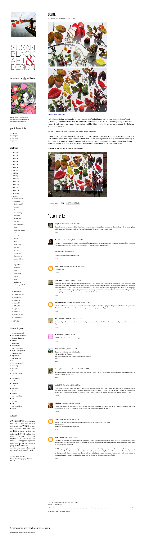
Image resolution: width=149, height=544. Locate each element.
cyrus (34, 431)
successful (15, 368)
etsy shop (15, 138)
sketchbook (32, 446)
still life (13, 448)
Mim (56, 349)
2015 (14, 176)
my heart (14, 386)
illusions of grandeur (18, 338)
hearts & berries (18, 224)
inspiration (14, 438)
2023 (14, 161)
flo (13, 371)
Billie (30, 421)
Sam (20, 426)
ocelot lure (17, 215)
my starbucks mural (18, 333)
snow (15, 227)
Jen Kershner (59, 318)
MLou (33, 423)
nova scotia (31, 438)
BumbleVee (58, 280)
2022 (14, 164)
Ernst (16, 423)
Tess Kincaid (59, 240)
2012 (14, 184)
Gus (19, 423)
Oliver (12, 426)
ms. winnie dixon (17, 406)
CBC (106, 121)
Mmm (57, 437)
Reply (57, 232)
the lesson (15, 381)
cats (28, 428)
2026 (14, 153)
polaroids (26, 441)
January (16, 317)
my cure (14, 401)
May (15, 306)
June (15, 303)
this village (31, 448)
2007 (14, 321)
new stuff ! (17, 250)
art (31, 426)
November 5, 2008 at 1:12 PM (73, 318)
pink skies (17, 236)
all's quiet (15, 388)
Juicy (26, 423)
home (33, 434)
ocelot (16, 238)
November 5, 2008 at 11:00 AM (75, 266)
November (17, 201)
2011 (14, 187)
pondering (32, 441)
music (21, 438)
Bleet (33, 421)
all (13, 398)
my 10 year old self (18, 363)
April (16, 309)
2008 (14, 196)
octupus (16, 207)
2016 (14, 173)
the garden (15, 383)
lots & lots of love (17, 358)
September (17, 294)
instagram (15, 136)
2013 (14, 181)
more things (17, 288)
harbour (28, 434)
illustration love (18, 256)
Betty (26, 421)
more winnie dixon (17, 348)
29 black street (17, 421)
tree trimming (18, 213)
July (15, 300)
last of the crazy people (19, 335)
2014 (14, 179)
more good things (17, 396)
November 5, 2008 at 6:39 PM (80, 369)
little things (17, 273)
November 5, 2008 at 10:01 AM (73, 240)
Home (92, 508)
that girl (16, 247)
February (17, 314)
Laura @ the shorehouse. (63, 369)
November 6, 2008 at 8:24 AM (71, 403)
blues (15, 241)
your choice (17, 262)
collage (13, 431)
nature (25, 438)
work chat (17, 267)
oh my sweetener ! (17, 353)
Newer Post (52, 508)
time (15, 270)
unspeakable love (19, 259)
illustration (20, 436)
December (17, 199)
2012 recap (15, 343)
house (12, 436)
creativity (28, 431)
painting (20, 441)
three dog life (14, 450)
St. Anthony (17, 253)
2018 (14, 167)
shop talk (24, 446)
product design (14, 443)
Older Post (131, 508)
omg (16, 441)
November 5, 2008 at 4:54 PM (68, 349)
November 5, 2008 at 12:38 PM (82, 302)
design (12, 434)
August (16, 297)
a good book (17, 265)
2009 (14, 193)
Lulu (29, 423)
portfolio (14, 133)
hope (15, 279)
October (16, 291)
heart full (15, 376)
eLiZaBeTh (58, 385)
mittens (16, 233)
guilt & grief (17, 218)
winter (32, 450)
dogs (16, 434)
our (111, 143)
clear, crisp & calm (19, 230)
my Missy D (15, 378)
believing (15, 366)
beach (33, 426)
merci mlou (17, 244)
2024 (14, 158)
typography (25, 450)
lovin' (13, 391)
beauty (14, 408)
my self (14, 340)
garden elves (17, 282)
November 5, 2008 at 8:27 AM (71, 224)
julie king (58, 403)
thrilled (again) (18, 204)
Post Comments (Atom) (63, 511)
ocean (12, 441)
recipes (17, 446)
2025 (14, 156)
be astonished (16, 345)
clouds (33, 428)
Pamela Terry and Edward (63, 302)
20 (13, 403)
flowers (21, 433)
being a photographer (18, 350)
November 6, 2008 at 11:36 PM (69, 419)
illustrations (31, 436)
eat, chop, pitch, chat (20, 285)
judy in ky (58, 224)
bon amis (16, 221)
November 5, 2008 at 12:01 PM (72, 280)
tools (20, 450)
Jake (22, 423)
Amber (57, 419)
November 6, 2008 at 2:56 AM (72, 385)
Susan (56, 203)
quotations (23, 443)
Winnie (25, 426)
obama (16, 276)
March (16, 312)
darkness (16, 210)
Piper (17, 426)
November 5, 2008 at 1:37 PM (66, 334)
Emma (12, 423)
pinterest (14, 141)
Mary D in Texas (60, 266)
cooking (21, 431)
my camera (15, 355)
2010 (14, 190)
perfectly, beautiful (17, 373)
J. (55, 334)
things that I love (22, 448)
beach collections (15, 428)
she (13, 361)
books (24, 428)
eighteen (14, 393)
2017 (14, 170)
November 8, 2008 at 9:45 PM (68, 437)
